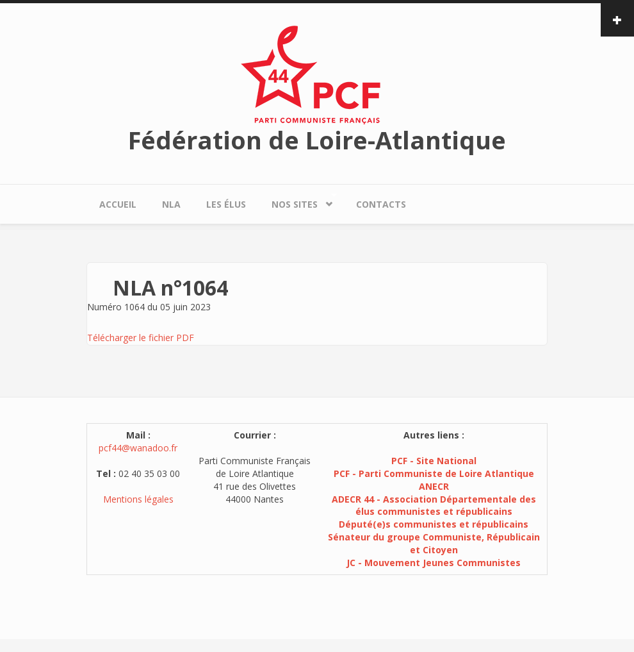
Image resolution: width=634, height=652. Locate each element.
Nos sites (298, 201)
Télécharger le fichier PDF (140, 337)
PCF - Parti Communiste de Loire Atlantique (434, 473)
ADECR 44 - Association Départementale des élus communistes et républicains (434, 505)
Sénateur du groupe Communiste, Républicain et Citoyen (434, 543)
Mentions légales (138, 499)
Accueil (117, 204)
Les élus (226, 204)
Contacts (381, 204)
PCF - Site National (433, 461)
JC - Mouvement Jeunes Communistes (433, 562)
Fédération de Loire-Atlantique (317, 140)
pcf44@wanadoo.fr (138, 448)
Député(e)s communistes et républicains (433, 524)
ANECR (434, 486)
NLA (171, 204)
